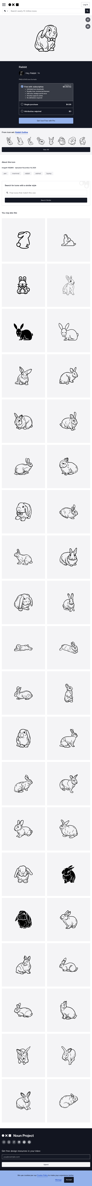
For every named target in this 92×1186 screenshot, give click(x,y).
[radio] (46, 92)
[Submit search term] (87, 10)
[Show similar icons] (87, 26)
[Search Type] (5, 10)
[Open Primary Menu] (4, 4)
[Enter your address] (46, 1156)
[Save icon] (87, 19)
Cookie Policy (42, 1175)
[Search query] (46, 193)
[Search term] (47, 10)
